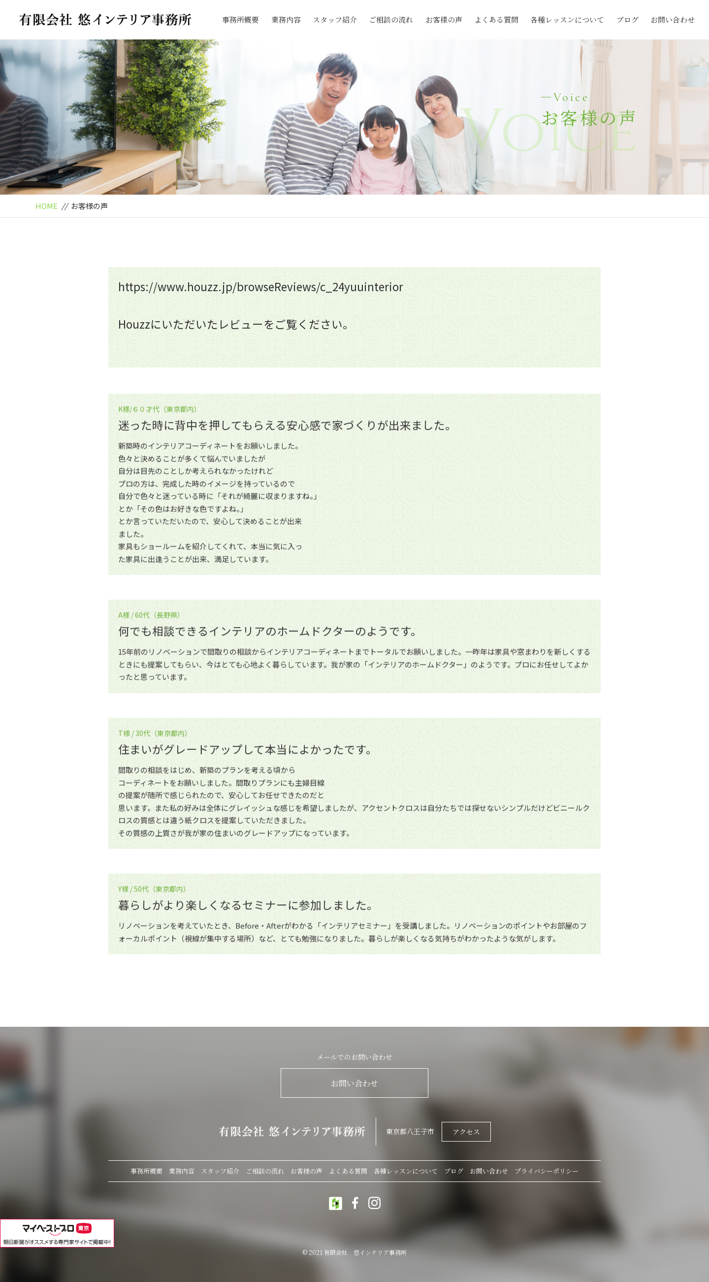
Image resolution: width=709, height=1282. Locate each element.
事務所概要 (240, 19)
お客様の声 (443, 19)
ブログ (627, 19)
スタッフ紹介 (335, 19)
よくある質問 (496, 19)
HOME (46, 206)
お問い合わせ (672, 19)
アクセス (466, 1132)
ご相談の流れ (391, 19)
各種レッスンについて (567, 19)
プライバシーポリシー (547, 1171)
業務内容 (286, 19)
